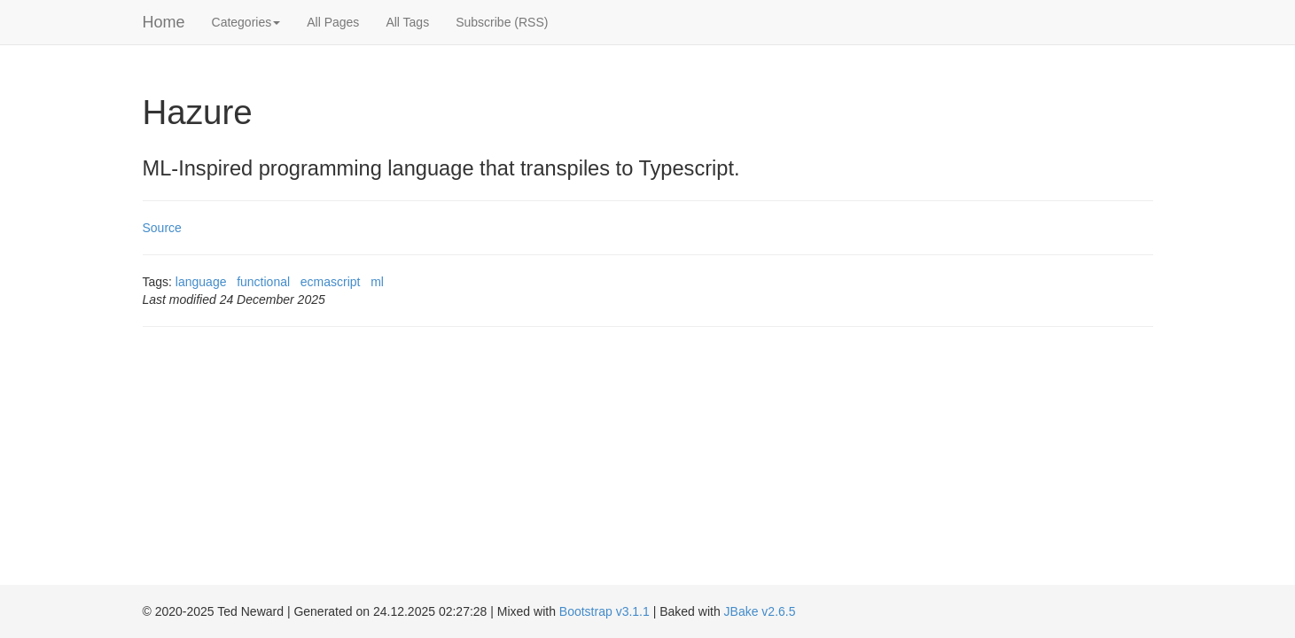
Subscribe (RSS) (502, 22)
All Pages (333, 22)
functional (263, 282)
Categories (246, 22)
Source (162, 228)
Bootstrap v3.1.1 (604, 611)
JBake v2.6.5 (760, 611)
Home (164, 22)
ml (377, 282)
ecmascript (330, 282)
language (201, 282)
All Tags (407, 22)
